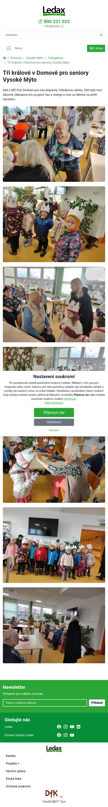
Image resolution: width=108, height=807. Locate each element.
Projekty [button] (11, 763)
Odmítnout (54, 422)
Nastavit (54, 430)
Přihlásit (97, 703)
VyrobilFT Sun (54, 801)
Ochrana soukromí (18, 786)
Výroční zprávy (16, 771)
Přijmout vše (54, 412)
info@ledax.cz (53, 26)
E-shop (96, 48)
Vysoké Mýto (34, 58)
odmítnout (70, 398)
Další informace (54, 402)
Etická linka (13, 779)
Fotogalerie (55, 58)
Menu (14, 48)
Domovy (16, 58)
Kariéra (10, 756)
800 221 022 (54, 21)
